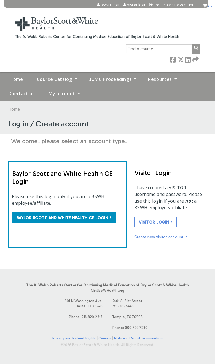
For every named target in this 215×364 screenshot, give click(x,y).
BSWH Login (110, 5)
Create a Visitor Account (173, 5)
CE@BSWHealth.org (107, 290)
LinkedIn (187, 59)
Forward (195, 59)
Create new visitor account (159, 236)
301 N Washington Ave (58, 304)
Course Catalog (54, 79)
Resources (160, 79)
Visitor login (136, 5)
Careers (105, 338)
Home (16, 79)
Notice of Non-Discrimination (138, 338)
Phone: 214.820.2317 (85, 317)
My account (62, 94)
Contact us (22, 94)
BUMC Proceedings (109, 79)
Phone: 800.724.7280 (129, 328)
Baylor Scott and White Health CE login (62, 217)
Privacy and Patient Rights (74, 338)
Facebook (173, 59)
